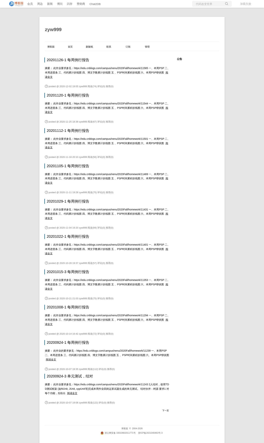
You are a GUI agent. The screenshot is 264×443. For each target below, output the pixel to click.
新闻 (50, 3)
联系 (108, 46)
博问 (60, 3)
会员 (30, 3)
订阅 (128, 46)
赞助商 (81, 3)
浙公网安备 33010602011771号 (118, 433)
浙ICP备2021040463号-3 (150, 433)
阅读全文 (51, 359)
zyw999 (53, 29)
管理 (147, 46)
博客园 (50, 46)
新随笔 (89, 46)
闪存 (69, 3)
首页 (70, 46)
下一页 (165, 410)
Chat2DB (95, 3)
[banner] (14, 3)
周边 (40, 3)
